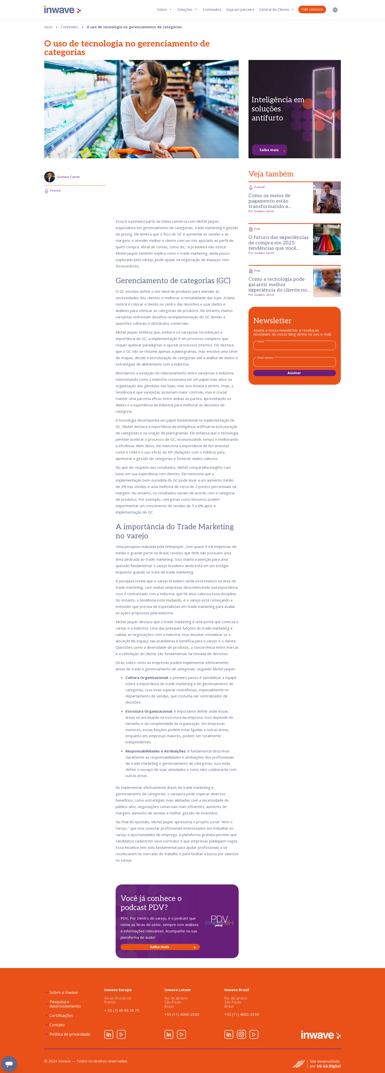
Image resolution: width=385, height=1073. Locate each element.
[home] (62, 9)
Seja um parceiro (240, 9)
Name (261, 341)
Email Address (265, 357)
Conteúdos (212, 9)
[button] (335, 9)
